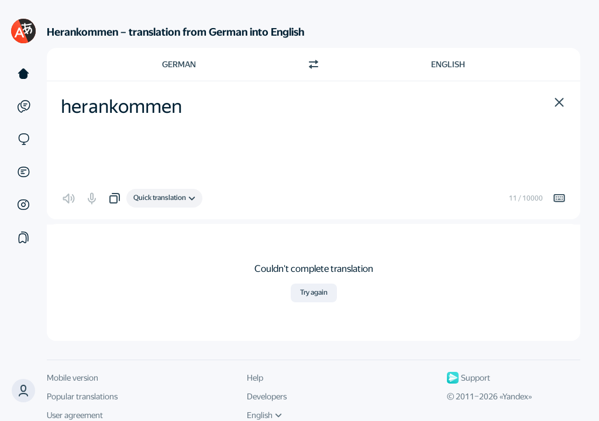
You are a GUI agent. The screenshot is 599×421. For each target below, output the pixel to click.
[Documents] (23, 172)
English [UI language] (264, 415)
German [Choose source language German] (179, 64)
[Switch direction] (313, 64)
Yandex (515, 396)
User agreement (75, 415)
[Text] (23, 73)
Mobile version (72, 377)
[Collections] (23, 237)
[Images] (23, 204)
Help (255, 377)
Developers (267, 396)
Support (468, 378)
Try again (314, 292)
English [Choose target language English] (448, 64)
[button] (559, 102)
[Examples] (23, 106)
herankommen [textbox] (121, 106)
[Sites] (23, 139)
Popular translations (82, 396)
